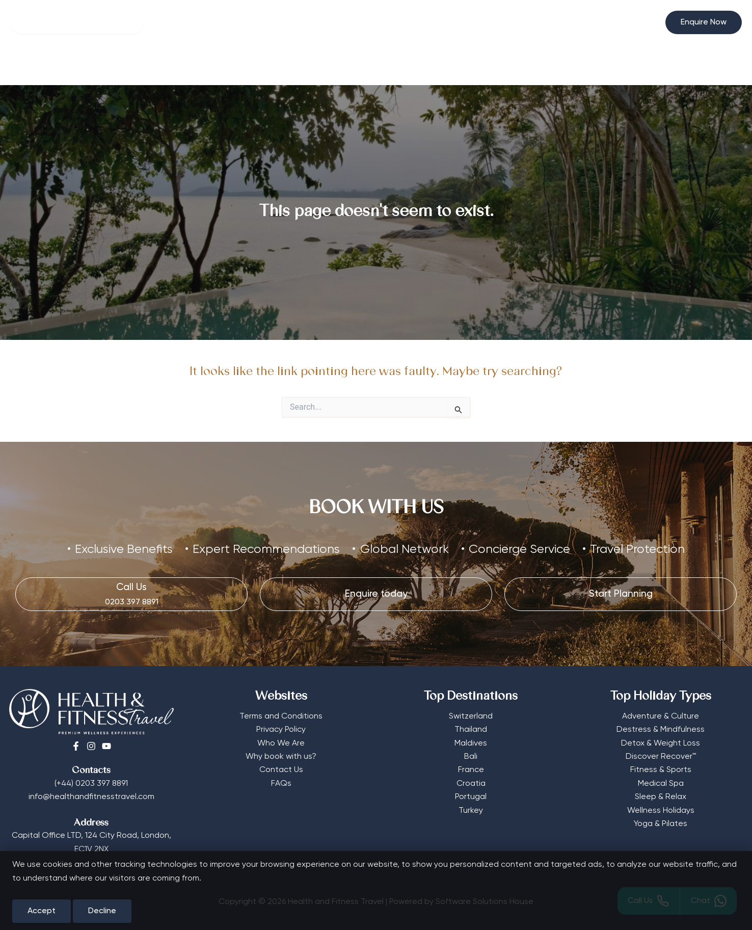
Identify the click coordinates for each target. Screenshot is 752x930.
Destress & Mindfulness (660, 730)
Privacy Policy (281, 730)
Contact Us (281, 770)
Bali (470, 757)
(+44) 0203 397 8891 (91, 784)
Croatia (471, 784)
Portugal (471, 797)
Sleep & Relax (660, 797)
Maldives (470, 743)
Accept (42, 911)
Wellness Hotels (218, 65)
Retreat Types (296, 64)
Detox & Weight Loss (660, 743)
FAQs (281, 784)
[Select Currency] (645, 18)
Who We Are (281, 743)
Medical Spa (661, 784)
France (471, 770)
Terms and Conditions (281, 716)
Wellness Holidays (660, 811)
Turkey (471, 811)
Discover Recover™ (661, 757)
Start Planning (536, 65)
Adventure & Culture (660, 716)
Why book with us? (281, 757)
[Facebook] (75, 746)
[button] (703, 22)
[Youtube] (106, 746)
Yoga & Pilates (660, 824)
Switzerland (471, 716)
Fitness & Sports (660, 770)
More (432, 64)
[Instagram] (91, 746)
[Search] (77, 22)
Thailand (470, 730)
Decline (102, 911)
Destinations (373, 64)
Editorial (479, 65)
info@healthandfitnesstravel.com (91, 797)
